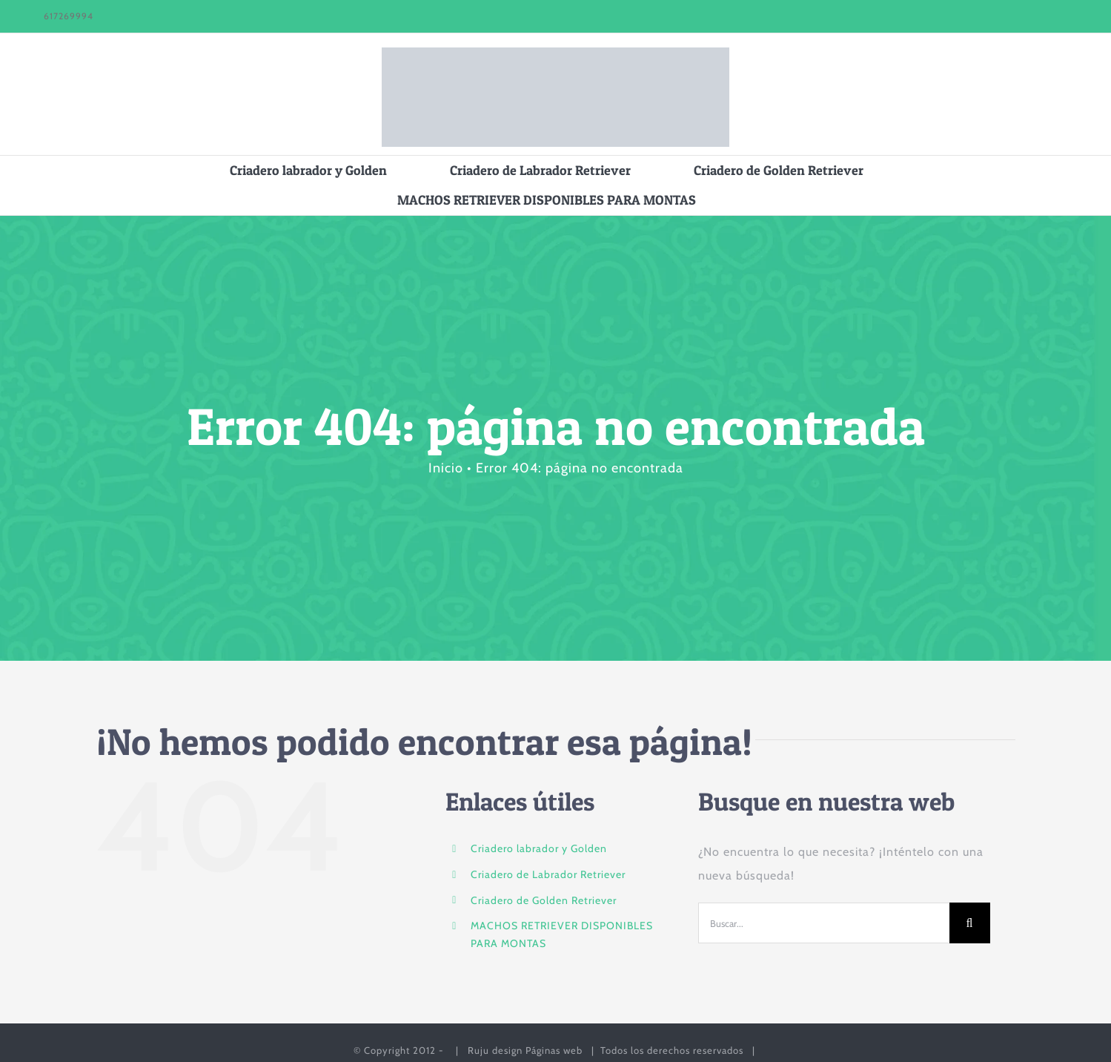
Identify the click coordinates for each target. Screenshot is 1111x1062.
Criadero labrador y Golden (539, 848)
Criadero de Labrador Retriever (548, 874)
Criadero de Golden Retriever (544, 900)
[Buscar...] (823, 923)
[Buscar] (969, 923)
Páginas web (554, 1050)
